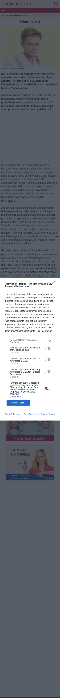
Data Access (30, 414)
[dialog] (30, 349)
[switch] (47, 348)
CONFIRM (18, 403)
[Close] (54, 284)
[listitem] (30, 341)
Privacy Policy (48, 414)
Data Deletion (12, 414)
